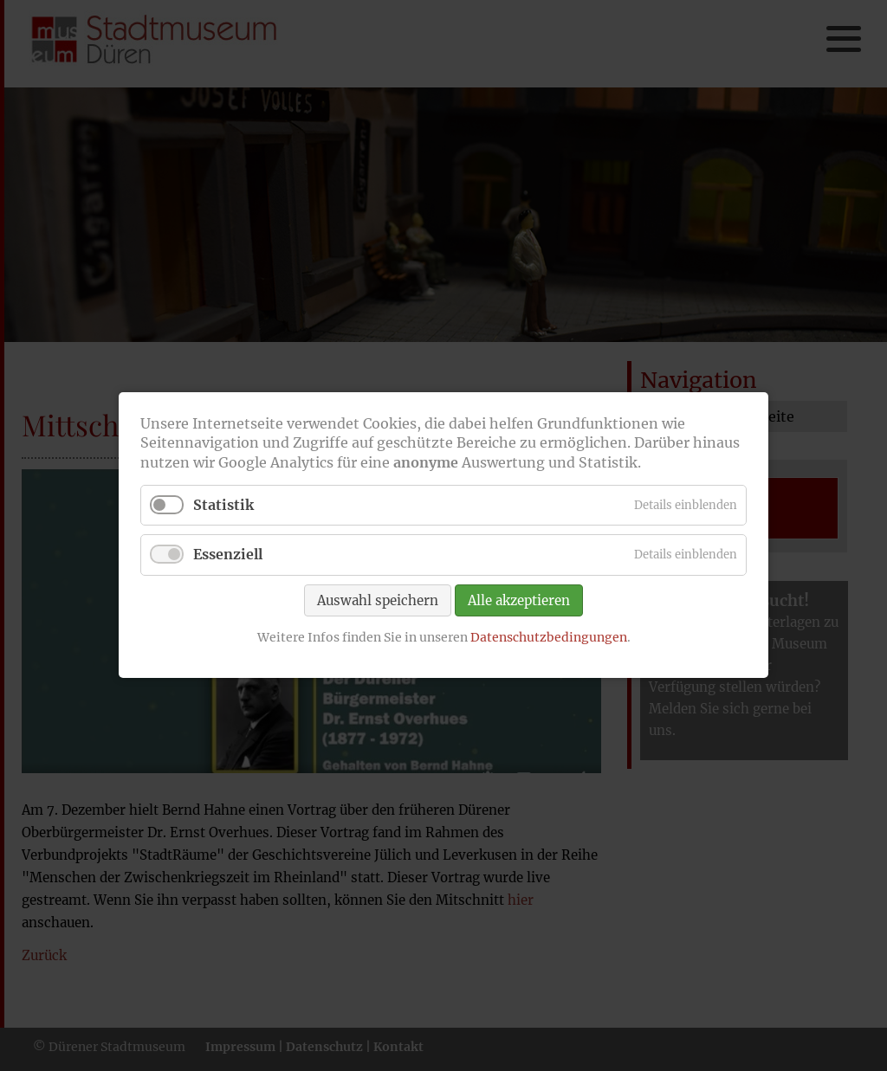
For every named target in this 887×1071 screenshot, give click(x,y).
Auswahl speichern (377, 600)
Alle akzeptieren (519, 600)
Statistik (223, 505)
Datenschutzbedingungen (548, 637)
